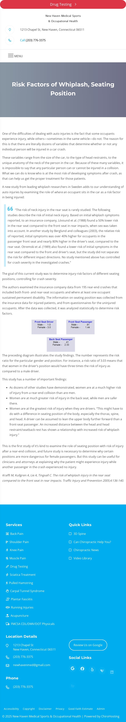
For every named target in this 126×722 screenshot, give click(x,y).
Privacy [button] (60, 708)
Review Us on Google (88, 645)
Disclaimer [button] (45, 708)
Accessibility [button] (11, 708)
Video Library (83, 558)
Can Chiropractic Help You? (92, 542)
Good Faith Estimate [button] (80, 708)
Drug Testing (63, 4)
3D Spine (80, 534)
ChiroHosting (110, 716)
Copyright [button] (29, 708)
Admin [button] (101, 708)
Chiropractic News (86, 550)
